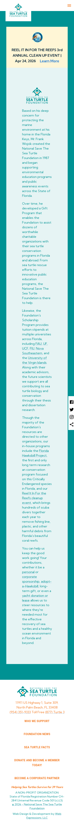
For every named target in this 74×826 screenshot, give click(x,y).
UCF (25, 348)
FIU (32, 348)
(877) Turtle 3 (55, 712)
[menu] (69, 5)
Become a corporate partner (37, 778)
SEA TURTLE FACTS (37, 747)
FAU (39, 344)
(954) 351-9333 (20, 712)
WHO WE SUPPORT (37, 721)
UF (45, 344)
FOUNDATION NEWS (37, 734)
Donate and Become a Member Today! (37, 763)
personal (28, 572)
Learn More (49, 61)
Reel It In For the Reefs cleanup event (34, 498)
